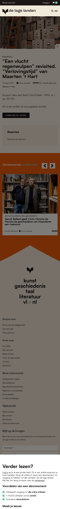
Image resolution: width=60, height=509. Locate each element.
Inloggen (46, 3)
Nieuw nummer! (8, 3)
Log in (5, 472)
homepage (39, 480)
